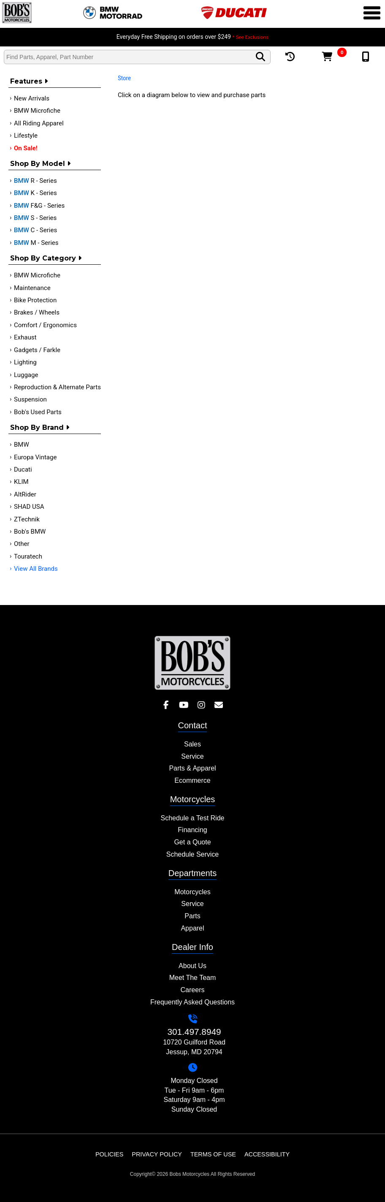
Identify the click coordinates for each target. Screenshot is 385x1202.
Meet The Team (192, 977)
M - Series (36, 243)
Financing (192, 829)
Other (22, 544)
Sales (192, 744)
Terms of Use (213, 1154)
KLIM (21, 482)
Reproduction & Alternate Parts (57, 387)
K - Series (35, 193)
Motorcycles (192, 891)
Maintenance (32, 288)
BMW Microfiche (37, 110)
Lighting (25, 362)
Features (29, 81)
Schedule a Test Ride (193, 818)
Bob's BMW (30, 531)
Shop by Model (40, 164)
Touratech (28, 556)
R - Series (35, 181)
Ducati (23, 469)
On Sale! (26, 148)
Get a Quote (192, 842)
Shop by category (45, 258)
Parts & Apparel (192, 768)
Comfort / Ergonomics (45, 325)
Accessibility (267, 1154)
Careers (193, 989)
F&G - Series (39, 205)
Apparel (192, 928)
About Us (192, 965)
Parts (192, 916)
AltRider (25, 494)
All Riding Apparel (39, 123)
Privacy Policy (157, 1154)
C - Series (35, 230)
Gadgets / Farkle (37, 350)
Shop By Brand (39, 427)
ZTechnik (27, 519)
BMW (21, 444)
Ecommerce (192, 780)
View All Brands (36, 569)
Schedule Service (192, 854)
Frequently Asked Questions (192, 1002)
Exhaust (25, 337)
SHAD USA (29, 506)
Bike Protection (35, 300)
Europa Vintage (35, 457)
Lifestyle (26, 135)
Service (192, 756)
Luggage (26, 375)
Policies (109, 1154)
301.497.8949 (194, 1031)
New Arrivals (31, 98)
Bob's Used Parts (38, 412)
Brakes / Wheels (37, 312)
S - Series (35, 218)
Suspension (30, 399)
